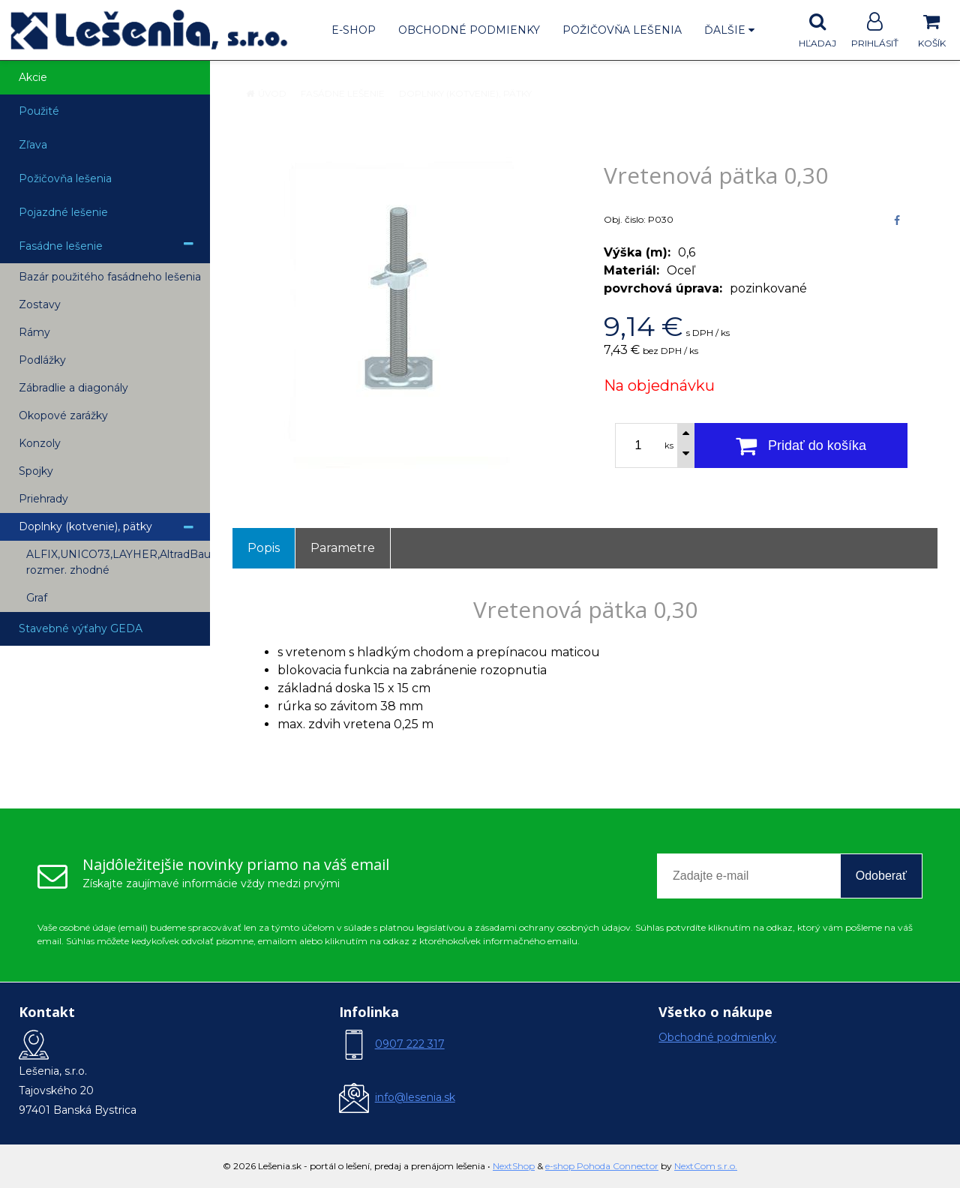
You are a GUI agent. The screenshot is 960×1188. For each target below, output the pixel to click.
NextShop (514, 1166)
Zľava (33, 145)
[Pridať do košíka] (801, 445)
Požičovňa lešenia (622, 30)
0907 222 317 (410, 1044)
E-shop (354, 30)
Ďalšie (729, 30)
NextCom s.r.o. (705, 1166)
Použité (39, 111)
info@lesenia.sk (415, 1097)
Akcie (33, 77)
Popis (264, 548)
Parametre (342, 548)
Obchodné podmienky (469, 30)
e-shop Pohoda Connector (601, 1166)
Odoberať (881, 875)
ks (669, 445)
